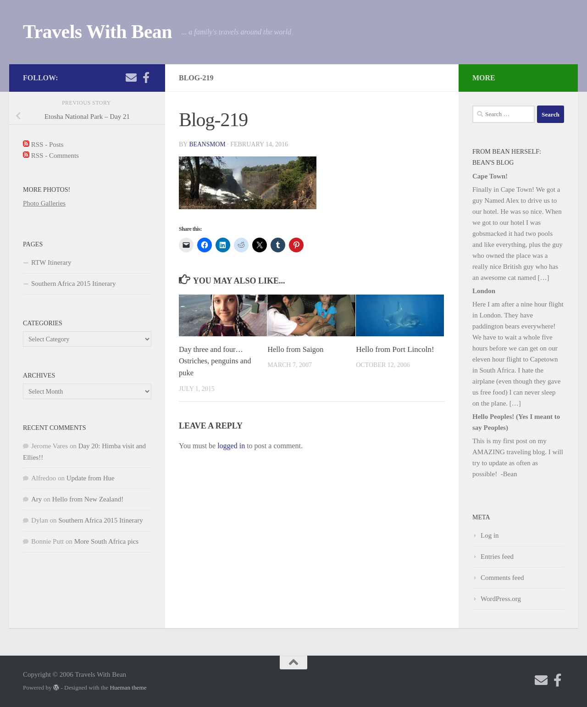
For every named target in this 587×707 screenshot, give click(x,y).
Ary (36, 499)
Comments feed (502, 577)
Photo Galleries (44, 203)
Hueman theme (128, 687)
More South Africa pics (106, 541)
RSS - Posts (43, 144)
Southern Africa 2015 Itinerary (73, 283)
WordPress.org (501, 598)
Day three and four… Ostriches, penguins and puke (216, 361)
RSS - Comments (51, 155)
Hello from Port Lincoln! (395, 349)
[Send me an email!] (131, 77)
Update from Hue (90, 478)
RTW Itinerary (51, 262)
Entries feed (497, 556)
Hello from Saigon (296, 349)
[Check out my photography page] (145, 77)
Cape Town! (490, 176)
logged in (231, 445)
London (483, 291)
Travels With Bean (97, 31)
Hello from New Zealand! (87, 499)
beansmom (207, 144)
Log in (490, 535)
